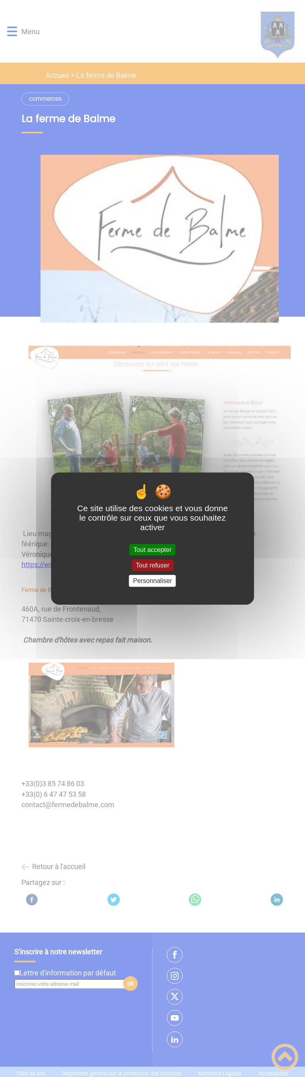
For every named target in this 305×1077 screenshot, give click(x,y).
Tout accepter (152, 549)
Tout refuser (152, 565)
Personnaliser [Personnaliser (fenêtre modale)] (152, 580)
